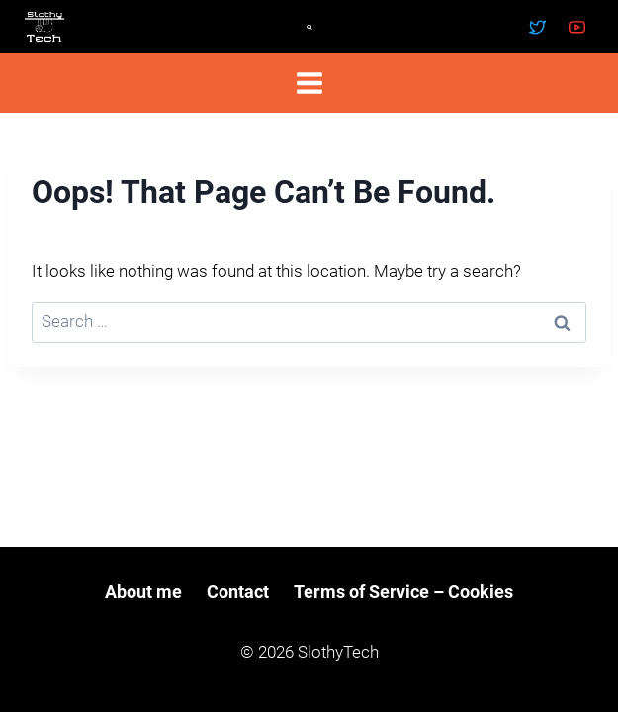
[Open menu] (309, 82)
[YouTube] (576, 27)
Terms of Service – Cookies (403, 591)
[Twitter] (538, 27)
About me (143, 591)
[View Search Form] (309, 27)
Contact (238, 591)
